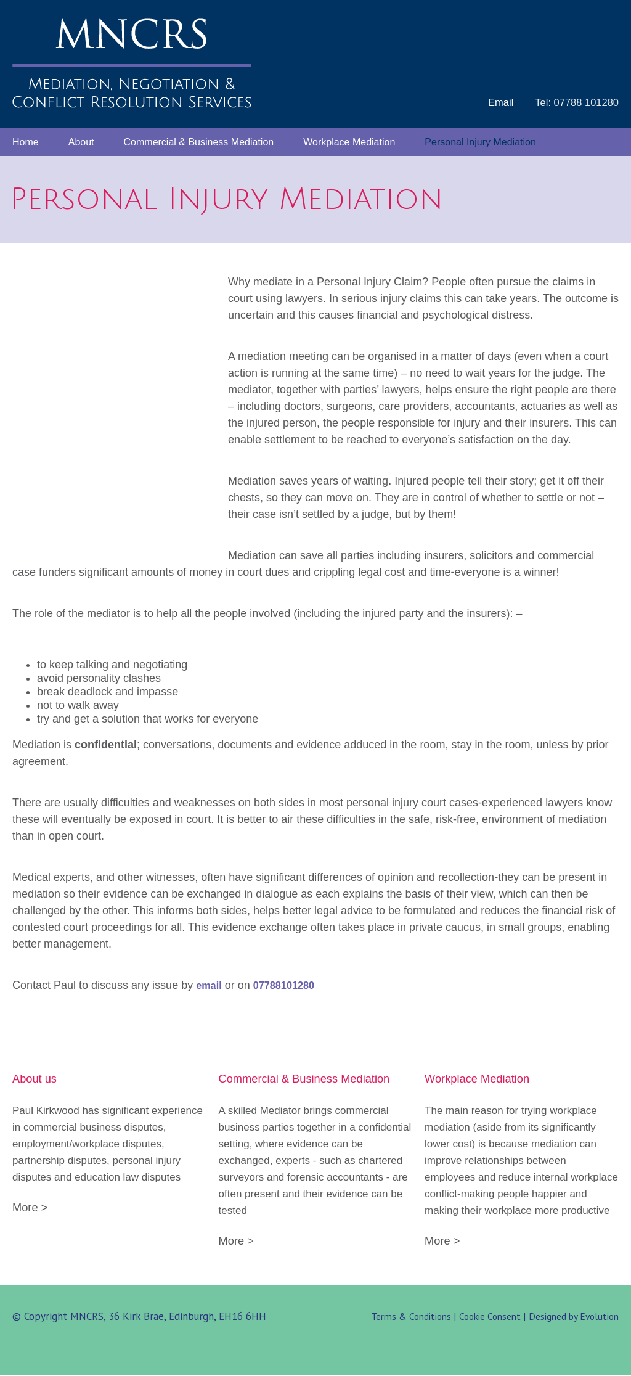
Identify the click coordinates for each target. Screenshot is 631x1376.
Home (25, 142)
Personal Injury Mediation (480, 142)
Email (498, 103)
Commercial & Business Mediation (199, 142)
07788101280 (286, 986)
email (209, 986)
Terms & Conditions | (409, 1317)
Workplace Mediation (349, 142)
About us (35, 1079)
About (81, 142)
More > (30, 1208)
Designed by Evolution (573, 1317)
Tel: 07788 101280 (575, 103)
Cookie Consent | (489, 1317)
